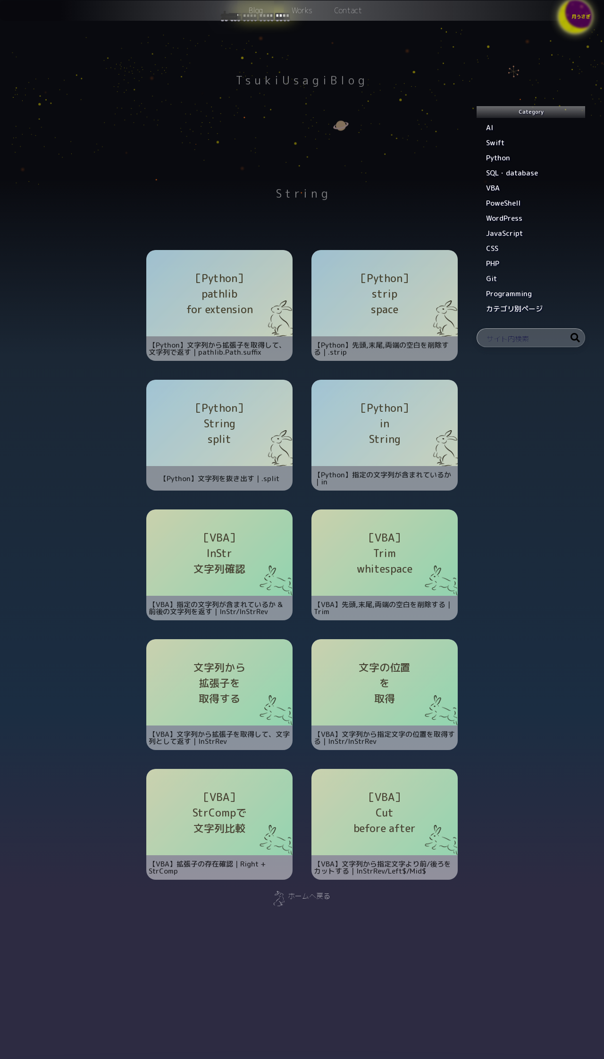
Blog (256, 14)
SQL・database (512, 173)
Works (302, 14)
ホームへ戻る (309, 896)
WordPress (504, 218)
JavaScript (504, 233)
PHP (492, 263)
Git (491, 279)
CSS (492, 248)
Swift (495, 143)
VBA (493, 188)
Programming (509, 294)
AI (489, 128)
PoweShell (503, 203)
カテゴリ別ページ (514, 309)
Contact (348, 14)
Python (498, 158)
